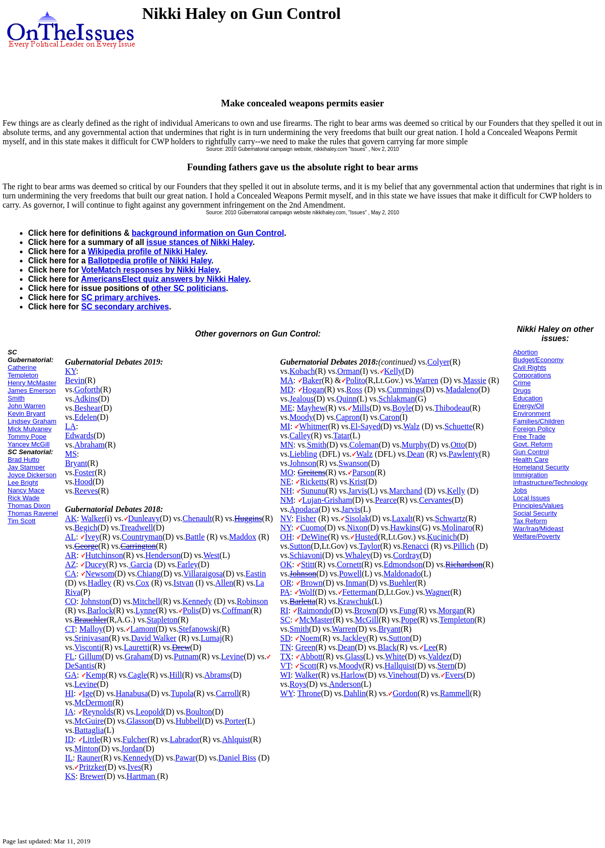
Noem (309, 638)
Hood (83, 481)
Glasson (140, 721)
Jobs (520, 490)
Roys (298, 684)
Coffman (236, 610)
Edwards (79, 435)
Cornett (349, 564)
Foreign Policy (534, 429)
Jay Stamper (26, 467)
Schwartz (450, 518)
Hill (175, 675)
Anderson (345, 684)
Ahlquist (236, 739)
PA (285, 592)
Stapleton (162, 619)
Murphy (415, 444)
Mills (360, 408)
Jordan (132, 748)
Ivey (92, 536)
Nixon (357, 527)
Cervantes (435, 500)
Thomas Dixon (29, 505)
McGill (367, 619)
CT (70, 628)
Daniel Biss (237, 757)
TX (285, 656)
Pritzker (92, 767)
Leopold (149, 711)
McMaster (316, 619)
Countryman (142, 536)
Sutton (300, 546)
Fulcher (135, 739)
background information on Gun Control (208, 233)
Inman (355, 582)
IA (69, 711)
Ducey (95, 564)
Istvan (184, 582)
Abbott (311, 656)
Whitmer (313, 426)
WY (286, 693)
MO (286, 472)
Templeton (456, 619)
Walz (411, 426)
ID (69, 739)
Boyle (402, 408)
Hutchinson (104, 555)
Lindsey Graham (32, 421)
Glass (354, 656)
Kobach (302, 371)
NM (286, 500)
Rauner (89, 757)
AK (71, 518)
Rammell (455, 693)
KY (70, 371)
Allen (224, 582)
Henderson (162, 555)
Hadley (99, 582)
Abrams (217, 675)
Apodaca (304, 509)
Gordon (404, 693)
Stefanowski (198, 628)
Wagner (437, 592)
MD (286, 389)
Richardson (464, 564)
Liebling (303, 454)
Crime (522, 383)
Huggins (248, 518)
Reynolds (98, 711)
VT (285, 665)
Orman (348, 371)
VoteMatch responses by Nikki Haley (150, 269)
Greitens (311, 472)
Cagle (137, 675)
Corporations (532, 375)
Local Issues (531, 498)
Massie (474, 380)
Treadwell (136, 527)
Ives (135, 767)
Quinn (346, 398)
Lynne (145, 610)
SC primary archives (119, 297)
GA (71, 675)
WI (285, 675)
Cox (142, 582)
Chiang (148, 573)
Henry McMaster (32, 383)
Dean (415, 454)
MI (285, 426)
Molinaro (457, 527)
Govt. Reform (532, 444)
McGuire (89, 721)
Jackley (354, 638)
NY (285, 527)
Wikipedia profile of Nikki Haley (146, 251)
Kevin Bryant (26, 413)
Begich (85, 527)
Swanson (353, 463)
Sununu (313, 490)
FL (70, 656)
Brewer (92, 776)
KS (70, 776)
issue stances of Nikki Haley (199, 242)
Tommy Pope (27, 436)
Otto (458, 444)
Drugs (522, 390)
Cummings (405, 389)
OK (286, 564)
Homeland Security (541, 467)
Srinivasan (91, 638)
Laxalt (402, 518)
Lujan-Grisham (327, 500)
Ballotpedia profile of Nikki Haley (149, 260)
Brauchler (90, 619)
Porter (235, 721)
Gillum (90, 656)
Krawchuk (355, 601)
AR (70, 555)
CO (70, 601)
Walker (92, 518)
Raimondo (314, 610)
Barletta (303, 601)
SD (285, 638)
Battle (194, 536)
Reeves (86, 490)
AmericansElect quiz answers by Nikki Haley (164, 279)
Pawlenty (464, 454)
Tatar (341, 435)
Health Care (530, 459)
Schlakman (397, 398)
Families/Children (538, 421)
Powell (350, 573)
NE (285, 481)
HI (69, 693)
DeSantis (80, 665)
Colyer (438, 362)
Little (92, 739)
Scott (307, 665)
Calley (300, 435)
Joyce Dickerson (32, 475)
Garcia (140, 564)
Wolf (307, 592)
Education (528, 398)
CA (70, 573)
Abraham (89, 444)
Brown (311, 582)
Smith (317, 444)
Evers (454, 675)
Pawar (185, 757)
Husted (366, 536)
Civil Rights (529, 367)
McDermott (93, 702)
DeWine (314, 536)
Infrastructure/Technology (550, 482)
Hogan (313, 389)
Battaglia (89, 730)
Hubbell (189, 721)
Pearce (386, 500)
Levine (232, 656)
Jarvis (357, 490)
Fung (407, 610)
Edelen (85, 417)
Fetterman (359, 592)
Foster (84, 472)
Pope (409, 619)
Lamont (143, 628)
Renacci (416, 546)
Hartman (142, 776)
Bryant (76, 463)
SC (285, 619)
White (395, 656)
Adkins (86, 398)
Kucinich (442, 536)
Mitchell (146, 601)
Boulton (198, 711)
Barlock (100, 610)
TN (285, 647)
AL (70, 536)
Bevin (74, 380)
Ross (354, 389)
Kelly (393, 371)
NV (285, 518)
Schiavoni (306, 555)
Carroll (227, 693)
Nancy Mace (26, 490)
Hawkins (404, 527)
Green (305, 647)
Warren (426, 380)
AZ (70, 564)
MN (286, 444)
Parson (363, 472)
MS (71, 454)
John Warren (26, 406)
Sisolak (357, 518)
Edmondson (403, 564)
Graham (138, 656)
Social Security (535, 513)
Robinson (252, 601)
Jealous (302, 398)
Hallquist (400, 665)
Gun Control (531, 452)
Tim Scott (21, 521)
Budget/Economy (538, 360)
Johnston (95, 601)
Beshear (87, 408)
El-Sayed (366, 426)
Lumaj (211, 638)
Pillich (464, 546)
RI (284, 610)
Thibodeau (451, 408)
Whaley (357, 555)
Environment (531, 413)
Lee (430, 647)
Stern (446, 665)
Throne (309, 693)
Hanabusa (131, 693)
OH (286, 536)
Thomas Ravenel (33, 513)
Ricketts (313, 481)
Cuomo (312, 527)
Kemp (96, 675)
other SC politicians (188, 288)
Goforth (87, 389)
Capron (348, 417)
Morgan (450, 610)
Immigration (530, 475)
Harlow (352, 675)
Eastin (256, 573)
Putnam (186, 656)
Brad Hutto (23, 459)
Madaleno (462, 389)
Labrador (185, 739)
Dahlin (354, 693)
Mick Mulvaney (30, 429)
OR (285, 582)
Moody (301, 417)
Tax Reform (530, 521)
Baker (312, 380)
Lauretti (137, 647)
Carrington (138, 546)
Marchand (405, 490)
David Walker (154, 638)
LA (70, 426)
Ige (88, 693)
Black (387, 647)
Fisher (306, 518)
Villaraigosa (203, 573)
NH (286, 490)
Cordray (406, 555)
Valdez (439, 656)
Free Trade (529, 436)
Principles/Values (538, 505)
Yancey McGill (29, 444)
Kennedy (197, 601)
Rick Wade (23, 498)
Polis (191, 610)
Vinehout (403, 675)
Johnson (303, 463)
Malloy (91, 628)
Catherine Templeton (23, 371)
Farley (187, 564)
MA (286, 380)
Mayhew (311, 408)
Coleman (364, 444)
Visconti (87, 647)
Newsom (99, 573)
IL (69, 757)
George (86, 546)
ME (286, 408)
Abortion (525, 352)
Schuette (459, 426)
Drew (181, 647)
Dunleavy (144, 518)
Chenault (197, 518)
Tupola (182, 693)
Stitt (308, 564)
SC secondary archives (125, 306)
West (211, 555)
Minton (86, 748)
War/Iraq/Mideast (538, 528)
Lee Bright (23, 482)
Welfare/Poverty (536, 536)
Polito (355, 380)
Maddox (242, 536)
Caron (390, 417)
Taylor (370, 546)
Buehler (402, 582)
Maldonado (402, 573)
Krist (357, 481)
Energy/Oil (528, 406)
